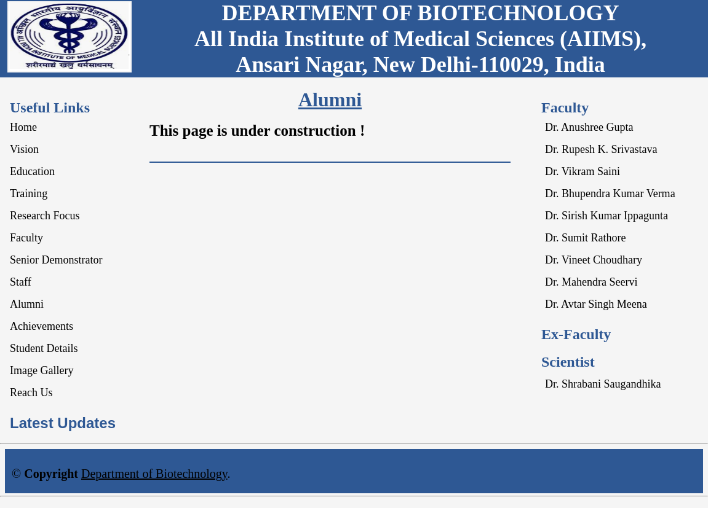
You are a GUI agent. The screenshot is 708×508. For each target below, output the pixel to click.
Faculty (26, 238)
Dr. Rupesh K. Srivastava (601, 149)
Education (32, 171)
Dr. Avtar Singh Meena (596, 304)
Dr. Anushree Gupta (589, 127)
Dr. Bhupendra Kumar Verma (610, 193)
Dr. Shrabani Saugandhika (603, 384)
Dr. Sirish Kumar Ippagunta (606, 215)
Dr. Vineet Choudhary (593, 260)
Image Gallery (41, 370)
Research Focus (44, 215)
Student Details (44, 348)
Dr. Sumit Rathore (585, 238)
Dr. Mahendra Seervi (591, 282)
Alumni (27, 304)
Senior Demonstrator (56, 260)
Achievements (41, 326)
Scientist (568, 362)
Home (23, 127)
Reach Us (31, 392)
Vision (24, 149)
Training (28, 193)
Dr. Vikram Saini (582, 171)
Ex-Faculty (576, 334)
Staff (20, 282)
